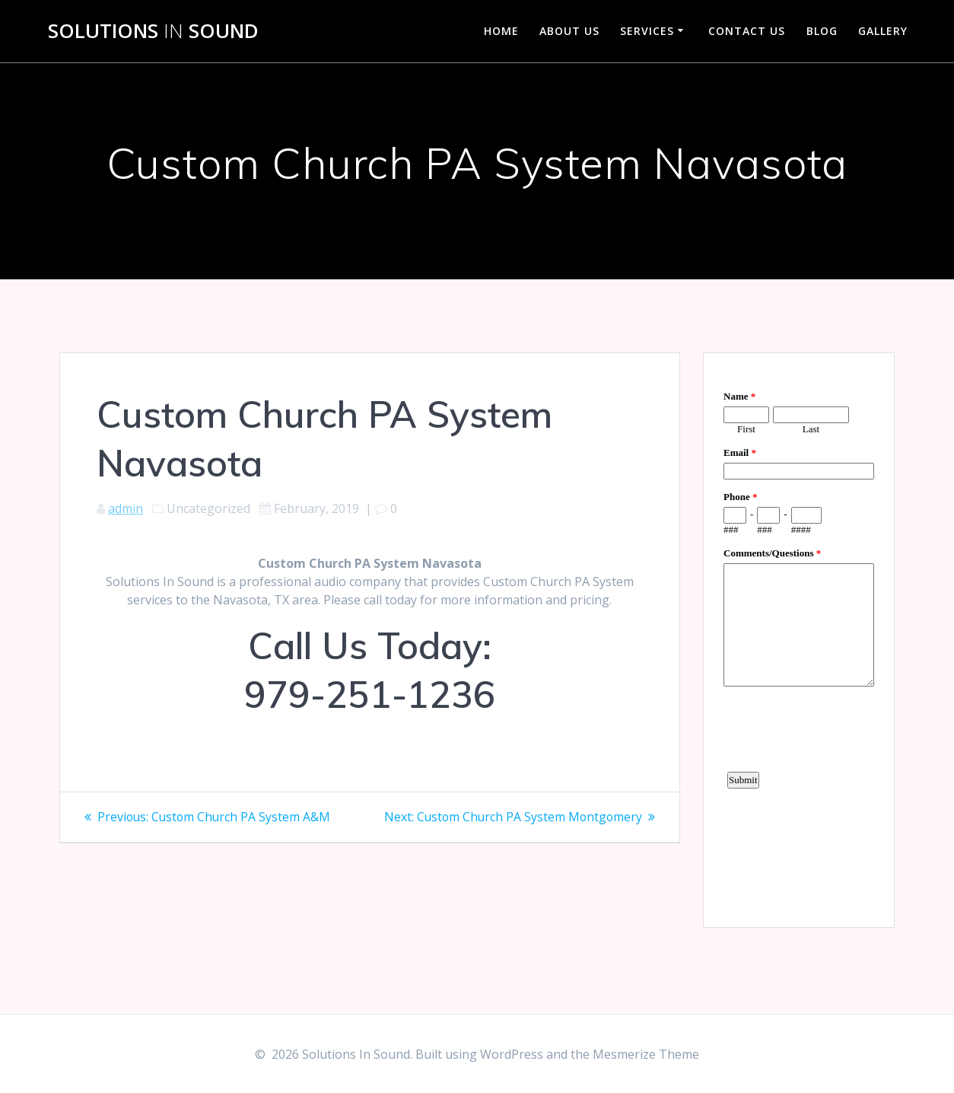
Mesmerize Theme (646, 1054)
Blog (822, 31)
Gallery (883, 31)
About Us (569, 31)
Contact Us (746, 31)
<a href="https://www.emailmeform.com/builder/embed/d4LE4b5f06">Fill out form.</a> (799, 637)
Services (647, 31)
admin (125, 508)
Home (501, 31)
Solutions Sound (153, 31)
